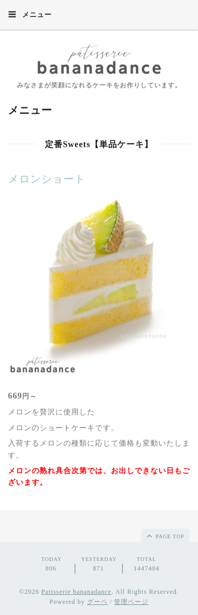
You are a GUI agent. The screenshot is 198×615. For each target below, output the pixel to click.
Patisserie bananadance (76, 591)
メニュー (30, 14)
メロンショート (47, 179)
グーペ (97, 601)
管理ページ (131, 601)
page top (164, 535)
